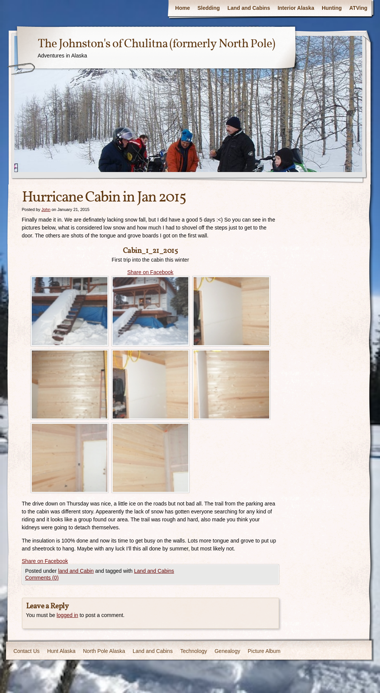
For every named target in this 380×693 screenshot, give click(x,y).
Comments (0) (42, 578)
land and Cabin (76, 571)
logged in (67, 615)
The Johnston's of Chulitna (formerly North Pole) (156, 44)
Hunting (332, 8)
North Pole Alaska (104, 651)
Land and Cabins (248, 8)
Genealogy (227, 651)
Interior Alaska (296, 8)
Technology (193, 651)
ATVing (358, 8)
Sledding (208, 8)
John (45, 209)
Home (182, 8)
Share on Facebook (150, 272)
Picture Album (264, 651)
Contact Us (27, 651)
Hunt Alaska (61, 651)
